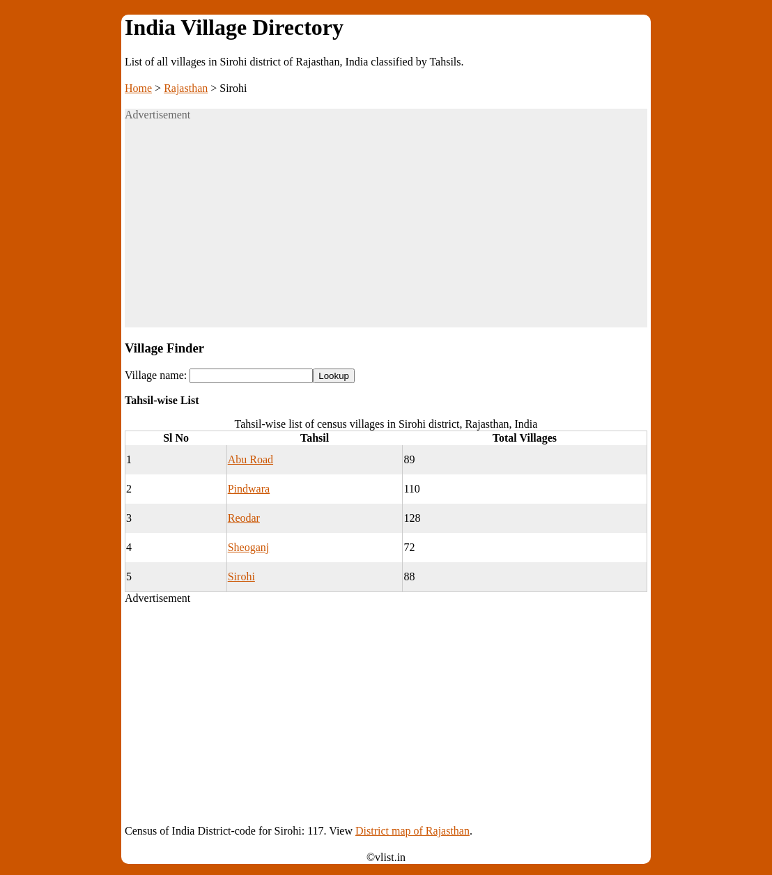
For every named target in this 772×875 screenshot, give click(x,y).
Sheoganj (249, 547)
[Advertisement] (386, 229)
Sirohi (241, 576)
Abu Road (250, 459)
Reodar (244, 518)
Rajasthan (186, 88)
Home (138, 88)
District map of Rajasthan (412, 831)
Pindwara (249, 489)
